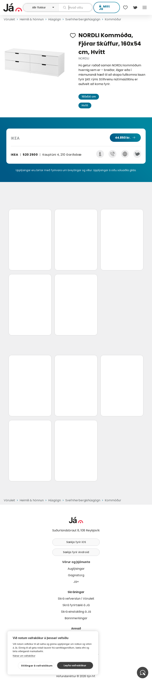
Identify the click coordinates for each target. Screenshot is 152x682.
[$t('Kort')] (135, 7)
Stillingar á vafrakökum (37, 665)
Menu (145, 7)
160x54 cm (89, 96)
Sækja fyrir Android (76, 552)
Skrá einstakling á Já (76, 612)
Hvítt (85, 105)
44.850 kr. (122, 137)
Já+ (76, 582)
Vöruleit (9, 19)
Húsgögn (54, 19)
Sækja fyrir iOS (76, 542)
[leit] (75, 7)
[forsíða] (12, 7)
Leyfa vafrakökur (75, 665)
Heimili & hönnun (32, 19)
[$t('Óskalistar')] (125, 7)
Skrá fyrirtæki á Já (76, 605)
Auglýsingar (76, 569)
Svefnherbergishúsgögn (82, 19)
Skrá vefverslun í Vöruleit (76, 598)
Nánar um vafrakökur (24, 655)
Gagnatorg (76, 575)
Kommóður (113, 19)
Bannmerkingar (76, 618)
